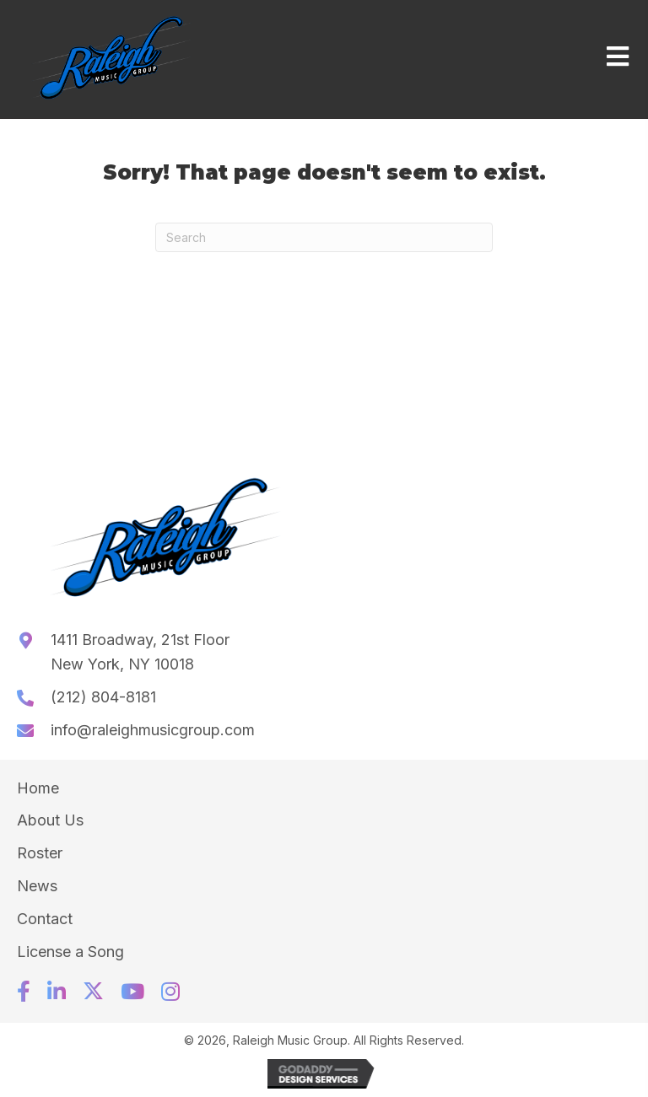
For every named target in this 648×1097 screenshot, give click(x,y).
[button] (23, 991)
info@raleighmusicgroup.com (153, 730)
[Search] (324, 237)
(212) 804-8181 (103, 697)
